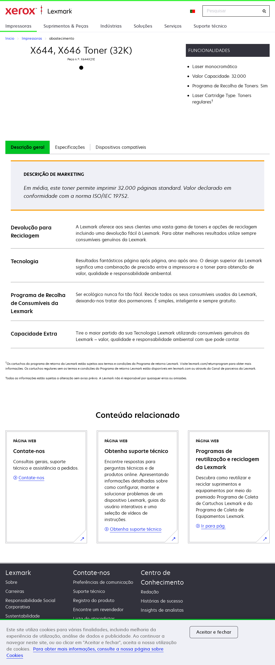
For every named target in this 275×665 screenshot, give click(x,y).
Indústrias (111, 26)
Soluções (143, 26)
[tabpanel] (137, 254)
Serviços (173, 26)
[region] (137, 642)
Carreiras (14, 591)
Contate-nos (91, 573)
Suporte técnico (210, 26)
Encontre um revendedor (98, 609)
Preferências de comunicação (103, 582)
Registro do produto (93, 600)
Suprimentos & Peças (66, 26)
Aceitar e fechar (213, 632)
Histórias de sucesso (162, 601)
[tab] (27, 147)
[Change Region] (192, 11)
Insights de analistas (162, 610)
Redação (150, 592)
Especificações (70, 147)
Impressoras (18, 26)
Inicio (38, 10)
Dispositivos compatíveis (121, 147)
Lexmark (18, 573)
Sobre (11, 582)
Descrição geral (27, 147)
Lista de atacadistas (94, 619)
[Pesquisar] (264, 11)
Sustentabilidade (22, 616)
